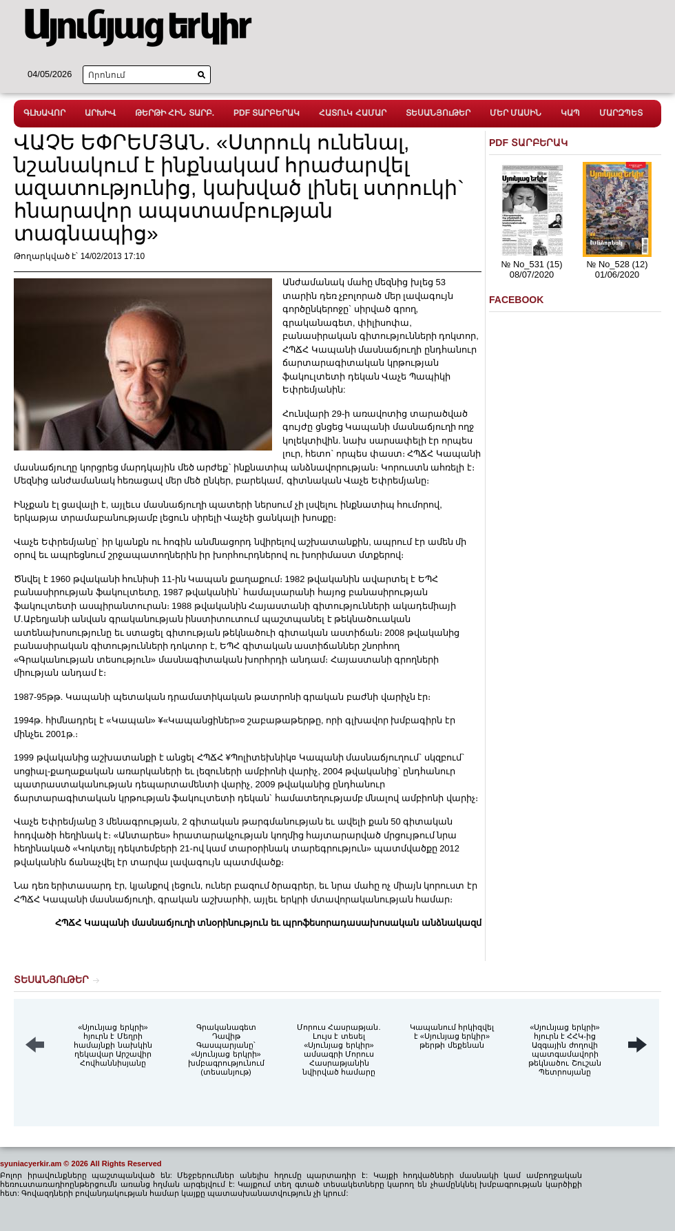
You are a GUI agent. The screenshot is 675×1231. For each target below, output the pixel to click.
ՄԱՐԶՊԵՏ (621, 113)
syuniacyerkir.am (30, 1163)
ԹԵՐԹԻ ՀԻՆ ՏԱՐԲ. (174, 113)
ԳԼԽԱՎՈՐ (44, 113)
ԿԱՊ (570, 113)
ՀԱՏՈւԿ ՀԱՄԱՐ (352, 113)
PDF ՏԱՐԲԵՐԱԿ (266, 113)
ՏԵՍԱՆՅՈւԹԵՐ (438, 113)
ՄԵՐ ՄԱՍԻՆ (515, 113)
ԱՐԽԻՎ (100, 113)
